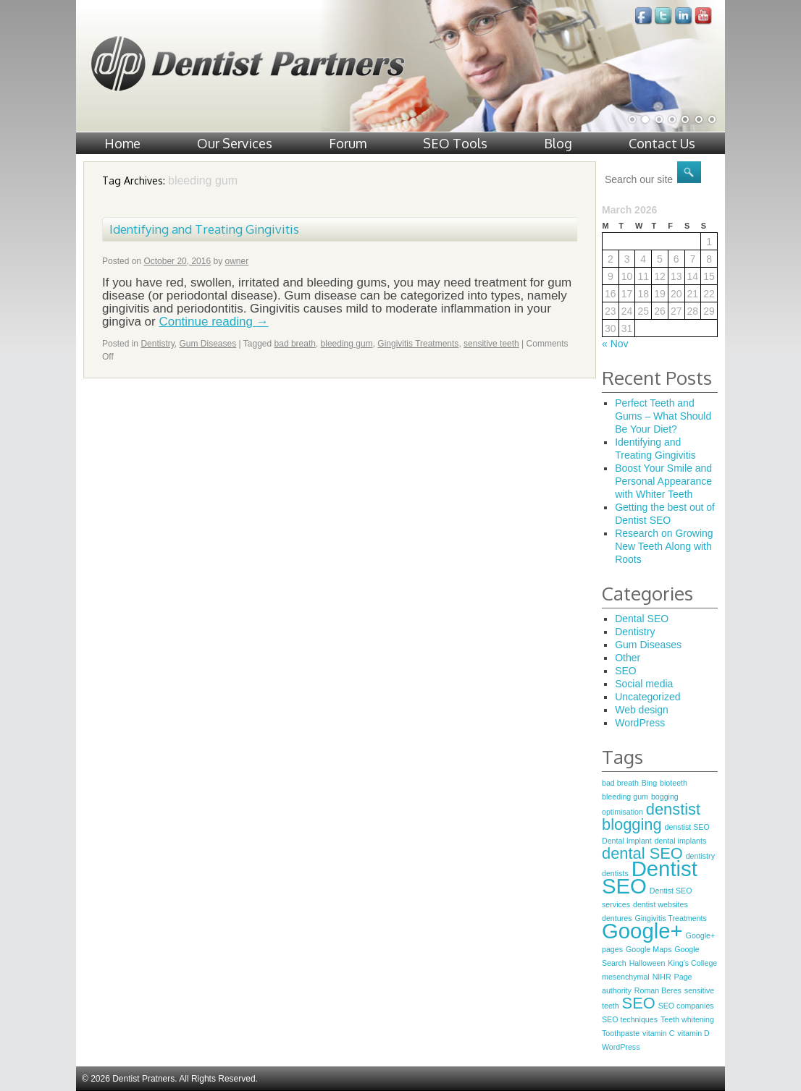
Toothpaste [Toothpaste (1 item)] (620, 1033)
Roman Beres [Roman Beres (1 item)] (658, 990)
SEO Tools (455, 143)
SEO (626, 670)
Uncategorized (647, 696)
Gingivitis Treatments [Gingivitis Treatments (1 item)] (670, 918)
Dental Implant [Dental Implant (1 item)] (627, 840)
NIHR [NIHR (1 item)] (662, 976)
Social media (644, 683)
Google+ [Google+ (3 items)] (642, 931)
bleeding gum (347, 344)
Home (122, 143)
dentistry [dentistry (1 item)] (700, 856)
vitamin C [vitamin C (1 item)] (658, 1033)
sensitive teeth (491, 344)
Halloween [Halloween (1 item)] (647, 963)
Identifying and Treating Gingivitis (204, 229)
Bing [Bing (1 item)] (649, 782)
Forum (347, 143)
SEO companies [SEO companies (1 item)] (686, 1005)
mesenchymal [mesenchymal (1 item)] (626, 976)
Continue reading (213, 321)
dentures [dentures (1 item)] (617, 918)
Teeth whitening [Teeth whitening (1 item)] (687, 1019)
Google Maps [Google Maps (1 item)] (648, 949)
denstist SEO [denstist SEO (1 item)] (687, 827)
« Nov (615, 343)
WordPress (640, 723)
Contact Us (662, 143)
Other (627, 657)
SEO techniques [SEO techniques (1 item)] (630, 1019)
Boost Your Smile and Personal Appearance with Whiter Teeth (663, 481)
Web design (641, 710)
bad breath (295, 344)
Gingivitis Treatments (417, 344)
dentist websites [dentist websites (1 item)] (660, 904)
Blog (558, 143)
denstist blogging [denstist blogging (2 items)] (651, 816)
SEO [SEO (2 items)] (638, 1003)
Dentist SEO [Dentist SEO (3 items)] (649, 877)
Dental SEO (641, 618)
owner (237, 261)
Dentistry (157, 344)
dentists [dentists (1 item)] (615, 873)
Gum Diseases (208, 344)
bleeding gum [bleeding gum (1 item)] (625, 796)
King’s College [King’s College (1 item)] (692, 963)
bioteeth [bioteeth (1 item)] (673, 782)
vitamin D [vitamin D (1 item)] (693, 1033)
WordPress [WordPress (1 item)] (621, 1047)
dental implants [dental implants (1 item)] (681, 840)
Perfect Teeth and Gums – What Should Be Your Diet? (663, 416)
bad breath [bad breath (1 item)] (620, 782)
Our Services (234, 143)
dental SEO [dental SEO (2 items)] (642, 853)
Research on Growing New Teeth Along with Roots (664, 546)
